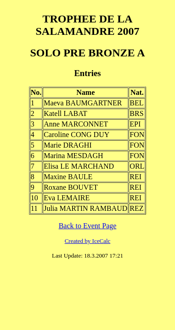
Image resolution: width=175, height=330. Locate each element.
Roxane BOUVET (71, 187)
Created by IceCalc (88, 240)
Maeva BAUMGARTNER (83, 103)
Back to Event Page (88, 226)
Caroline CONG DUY (76, 134)
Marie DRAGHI (67, 145)
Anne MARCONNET (76, 124)
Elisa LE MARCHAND (79, 166)
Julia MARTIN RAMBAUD (85, 208)
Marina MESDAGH (73, 156)
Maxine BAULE (68, 177)
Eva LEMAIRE (67, 198)
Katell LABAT (65, 113)
